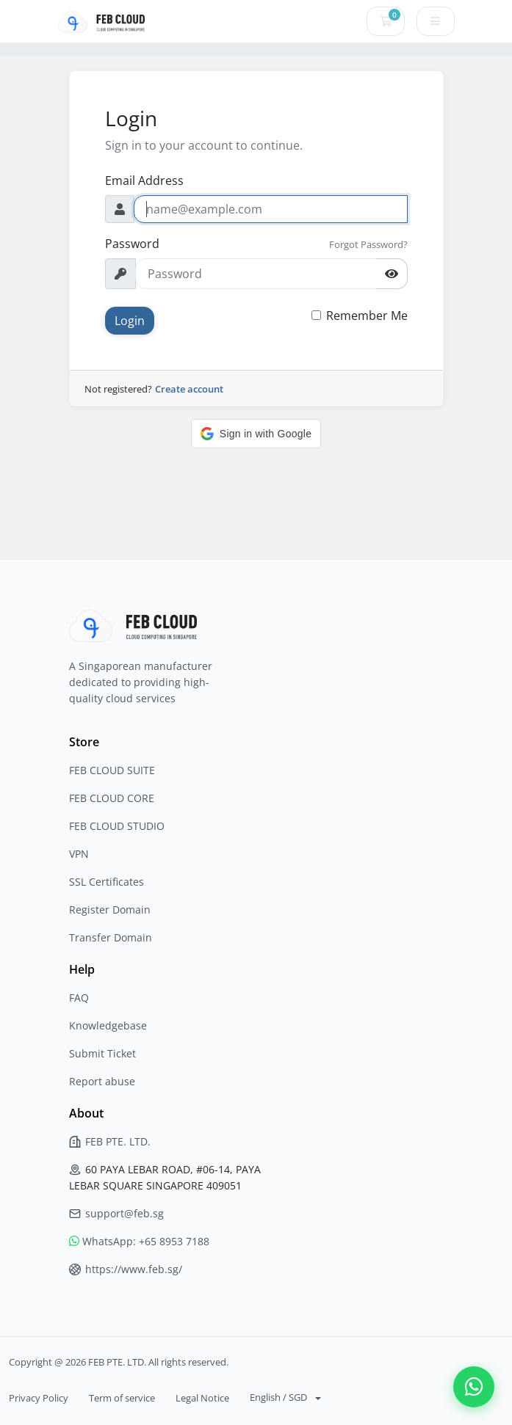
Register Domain (110, 909)
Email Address (144, 180)
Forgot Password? (368, 244)
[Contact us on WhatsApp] (473, 1386)
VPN (79, 854)
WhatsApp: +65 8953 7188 (139, 1241)
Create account (189, 389)
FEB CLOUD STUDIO (117, 826)
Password (132, 244)
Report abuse (102, 1081)
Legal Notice (202, 1397)
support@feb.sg (116, 1213)
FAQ (79, 998)
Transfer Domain (110, 937)
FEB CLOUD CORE (111, 798)
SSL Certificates (106, 882)
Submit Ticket (102, 1053)
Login (130, 321)
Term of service (122, 1397)
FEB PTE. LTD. (110, 1141)
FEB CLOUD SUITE (112, 770)
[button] (256, 433)
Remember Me (367, 315)
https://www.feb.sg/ (125, 1269)
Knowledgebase (108, 1025)
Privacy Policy (38, 1397)
